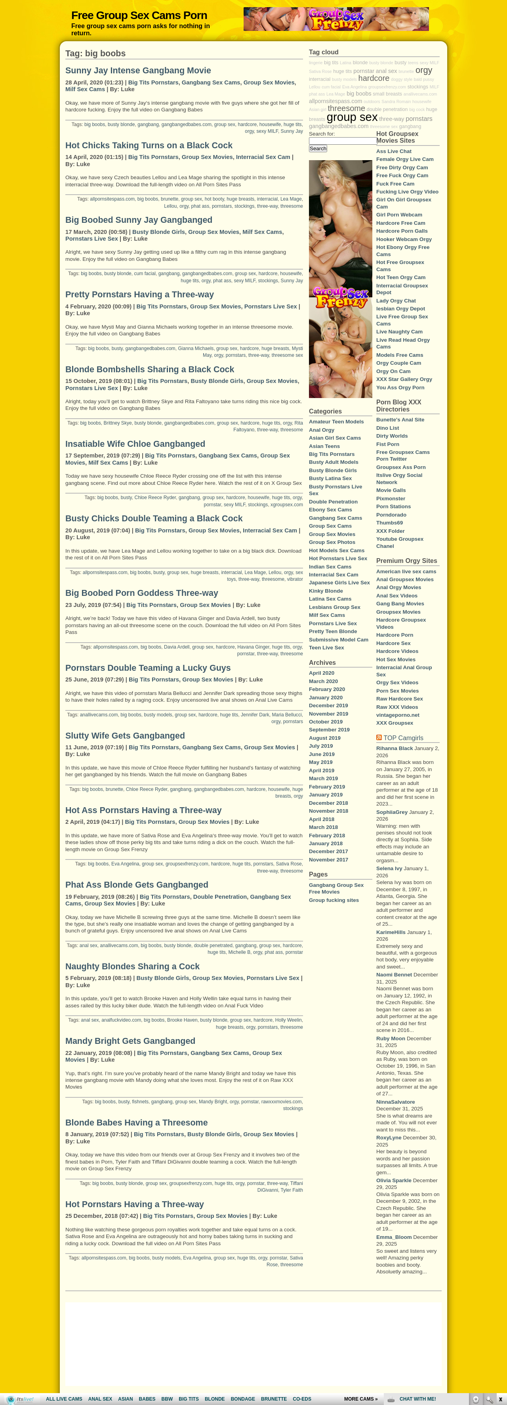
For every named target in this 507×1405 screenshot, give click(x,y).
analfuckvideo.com (121, 1020)
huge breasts (240, 199)
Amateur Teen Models (336, 422)
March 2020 (323, 681)
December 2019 (328, 705)
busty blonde (121, 124)
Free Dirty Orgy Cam (402, 167)
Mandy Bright (213, 1101)
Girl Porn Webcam (399, 215)
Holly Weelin (288, 1020)
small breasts (387, 94)
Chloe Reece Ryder (155, 497)
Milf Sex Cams (85, 89)
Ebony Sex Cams (330, 510)
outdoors (372, 101)
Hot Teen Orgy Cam (400, 277)
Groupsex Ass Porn (401, 467)
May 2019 (321, 762)
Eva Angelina (125, 864)
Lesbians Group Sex (334, 607)
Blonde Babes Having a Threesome (136, 1122)
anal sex (88, 945)
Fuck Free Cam (395, 184)
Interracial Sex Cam (263, 157)
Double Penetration (220, 897)
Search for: (322, 134)
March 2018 (323, 827)
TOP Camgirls (403, 737)
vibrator (295, 579)
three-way (267, 206)
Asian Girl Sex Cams (335, 438)
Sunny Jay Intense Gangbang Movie (138, 70)
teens (413, 62)
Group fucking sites (334, 900)
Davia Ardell (176, 647)
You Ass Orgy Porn (400, 387)
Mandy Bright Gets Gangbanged (130, 1041)
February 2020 (327, 689)
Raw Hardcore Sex (399, 699)
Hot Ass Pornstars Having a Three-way (143, 810)
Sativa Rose (289, 864)
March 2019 (323, 778)
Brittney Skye (118, 423)
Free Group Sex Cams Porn (139, 15)
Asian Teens (324, 446)
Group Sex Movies (269, 82)
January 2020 (326, 698)
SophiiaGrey (392, 812)
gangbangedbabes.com (187, 124)
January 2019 (326, 795)
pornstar (212, 504)
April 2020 (321, 673)
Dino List (387, 428)
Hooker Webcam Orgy (404, 239)
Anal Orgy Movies (398, 587)
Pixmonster (390, 499)
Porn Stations (393, 506)
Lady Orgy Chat (396, 301)
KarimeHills (391, 932)
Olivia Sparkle (394, 1180)
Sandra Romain (396, 101)
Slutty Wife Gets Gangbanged (125, 736)
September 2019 (329, 730)
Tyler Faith (292, 1190)
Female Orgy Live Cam (405, 159)
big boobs (94, 124)
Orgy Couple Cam (398, 363)
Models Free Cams (399, 355)
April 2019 (321, 770)
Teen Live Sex (326, 648)
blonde (360, 62)
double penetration (387, 109)
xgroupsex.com (287, 504)
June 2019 (322, 754)
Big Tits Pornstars (153, 82)
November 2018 (328, 811)
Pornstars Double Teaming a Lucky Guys (148, 668)
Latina (345, 62)
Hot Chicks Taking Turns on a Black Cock (149, 145)
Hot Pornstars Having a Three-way (134, 1204)
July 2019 (321, 746)
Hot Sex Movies (396, 659)
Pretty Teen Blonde (333, 631)
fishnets (140, 1101)
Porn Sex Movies (397, 691)
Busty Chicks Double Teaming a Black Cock (154, 518)
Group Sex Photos (332, 542)
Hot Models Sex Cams (336, 550)
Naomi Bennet (394, 975)
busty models (158, 715)
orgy (249, 131)
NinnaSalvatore (395, 1102)
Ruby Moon (390, 1038)
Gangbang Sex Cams (211, 82)
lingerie (315, 62)
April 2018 (321, 819)
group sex (224, 124)
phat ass (200, 206)
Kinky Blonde (326, 591)
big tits (331, 62)
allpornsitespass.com (112, 199)
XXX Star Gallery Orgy (404, 379)
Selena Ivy (389, 868)
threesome (291, 206)
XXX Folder (390, 531)
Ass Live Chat (394, 151)
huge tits (293, 124)
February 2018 (327, 835)
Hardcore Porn (394, 635)
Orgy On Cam (393, 371)
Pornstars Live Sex (91, 238)
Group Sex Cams (330, 526)
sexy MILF (267, 131)
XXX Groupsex (394, 723)
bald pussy (424, 79)
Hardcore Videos (397, 651)
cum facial (145, 273)
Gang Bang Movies (400, 604)
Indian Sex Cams (330, 567)
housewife (270, 124)
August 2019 (325, 738)
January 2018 (326, 843)
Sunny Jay (292, 131)
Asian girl (317, 109)
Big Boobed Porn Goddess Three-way (141, 593)
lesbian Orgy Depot (400, 309)
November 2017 (328, 860)
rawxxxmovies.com (281, 1101)
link (500, 1281)
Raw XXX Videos (397, 707)
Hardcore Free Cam (400, 223)
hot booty (214, 199)
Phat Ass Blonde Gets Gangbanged (136, 885)
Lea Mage (291, 199)
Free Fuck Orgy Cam (402, 175)
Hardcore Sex (393, 643)
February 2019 (327, 787)
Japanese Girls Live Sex (339, 583)
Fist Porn (387, 444)
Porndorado (391, 515)
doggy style (401, 79)
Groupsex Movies (398, 612)
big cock (417, 109)
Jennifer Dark (255, 715)
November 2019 (328, 714)
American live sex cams (406, 571)
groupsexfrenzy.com (187, 864)
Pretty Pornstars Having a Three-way (139, 294)
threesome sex (287, 355)
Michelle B (240, 952)
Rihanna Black (394, 748)
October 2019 (326, 722)
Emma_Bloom (394, 1237)
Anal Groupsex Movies (405, 579)
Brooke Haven (182, 1020)
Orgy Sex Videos (397, 682)
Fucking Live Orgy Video (407, 192)
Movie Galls (391, 490)
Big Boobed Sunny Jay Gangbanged (139, 220)
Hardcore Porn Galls (402, 231)
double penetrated (213, 945)
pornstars (222, 206)
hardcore (247, 124)
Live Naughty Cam (399, 332)
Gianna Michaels (195, 348)
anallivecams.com (99, 715)
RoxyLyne (389, 1138)
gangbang (148, 124)
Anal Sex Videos (396, 596)
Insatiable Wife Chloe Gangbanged (135, 444)
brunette (169, 199)
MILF (434, 86)
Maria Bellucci (286, 715)
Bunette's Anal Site (400, 420)
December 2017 (328, 851)
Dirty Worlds (392, 436)
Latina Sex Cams (330, 599)
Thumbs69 (389, 523)
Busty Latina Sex (330, 478)
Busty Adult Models (333, 462)
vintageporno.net (397, 715)
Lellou (170, 206)
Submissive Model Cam (338, 640)
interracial (267, 199)
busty (117, 348)
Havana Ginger (253, 647)
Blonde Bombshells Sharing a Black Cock (149, 369)
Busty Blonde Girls (158, 232)
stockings (244, 206)
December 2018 (328, 803)
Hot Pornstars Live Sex (338, 558)
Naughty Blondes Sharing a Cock (132, 966)
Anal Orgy (321, 430)
